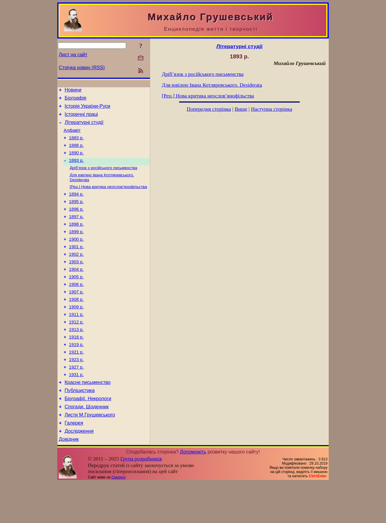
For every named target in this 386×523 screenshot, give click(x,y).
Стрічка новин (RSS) (82, 67)
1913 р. (76, 357)
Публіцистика (80, 425)
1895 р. (76, 214)
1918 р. (76, 366)
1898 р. (76, 239)
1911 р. (76, 340)
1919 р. (76, 374)
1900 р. (76, 256)
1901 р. (76, 264)
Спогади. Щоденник (87, 443)
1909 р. (76, 332)
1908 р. (76, 323)
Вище (241, 109)
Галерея (74, 461)
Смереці (118, 518)
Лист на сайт (73, 54)
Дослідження (79, 470)
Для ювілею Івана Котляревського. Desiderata (212, 85)
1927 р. (76, 399)
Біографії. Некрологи (88, 434)
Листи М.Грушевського (90, 452)
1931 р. (76, 408)
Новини (73, 90)
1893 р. (76, 169)
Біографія (75, 99)
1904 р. (76, 290)
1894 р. (76, 205)
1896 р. (76, 222)
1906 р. (76, 307)
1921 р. (76, 382)
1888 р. (76, 152)
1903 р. (76, 281)
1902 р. (76, 273)
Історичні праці (81, 117)
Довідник (69, 479)
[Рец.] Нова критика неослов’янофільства (108, 197)
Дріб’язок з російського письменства (103, 177)
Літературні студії (84, 126)
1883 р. (76, 144)
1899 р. (76, 248)
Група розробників (141, 499)
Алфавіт (72, 135)
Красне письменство (88, 416)
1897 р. (76, 231)
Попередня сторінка (209, 109)
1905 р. (76, 298)
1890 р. (76, 161)
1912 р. (76, 349)
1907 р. (76, 315)
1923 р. (76, 391)
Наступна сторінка (271, 109)
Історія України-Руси (87, 108)
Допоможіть (193, 492)
